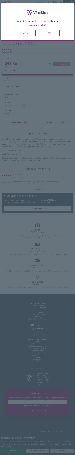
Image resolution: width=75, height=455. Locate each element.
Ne (49, 33)
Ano (25, 33)
